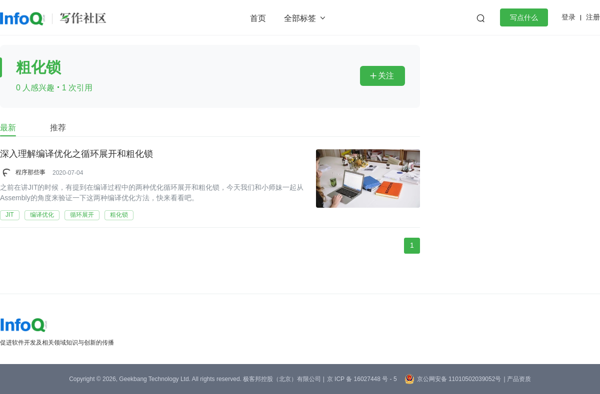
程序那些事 (31, 172)
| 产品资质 (517, 379)
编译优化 (42, 214)
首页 (258, 18)
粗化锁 (119, 214)
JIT (10, 214)
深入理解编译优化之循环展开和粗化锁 (76, 154)
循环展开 (82, 214)
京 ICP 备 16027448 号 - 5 (362, 379)
